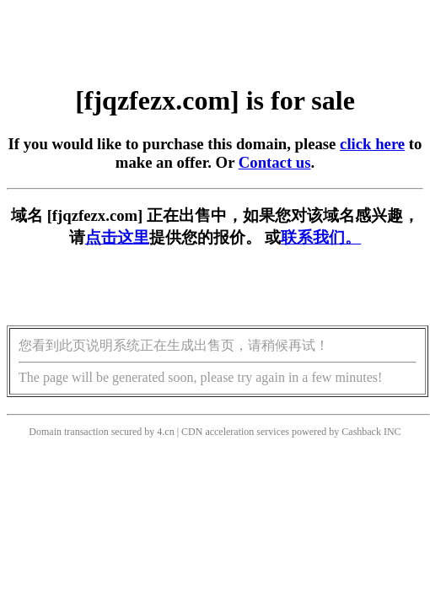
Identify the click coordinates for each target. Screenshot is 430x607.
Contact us (275, 162)
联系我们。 (321, 237)
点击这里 (117, 237)
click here (372, 144)
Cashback (361, 432)
